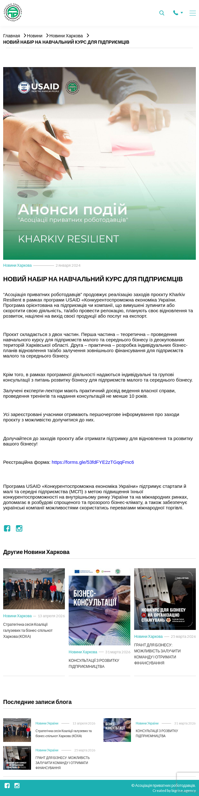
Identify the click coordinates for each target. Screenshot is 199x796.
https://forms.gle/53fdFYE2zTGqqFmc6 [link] (93, 462)
